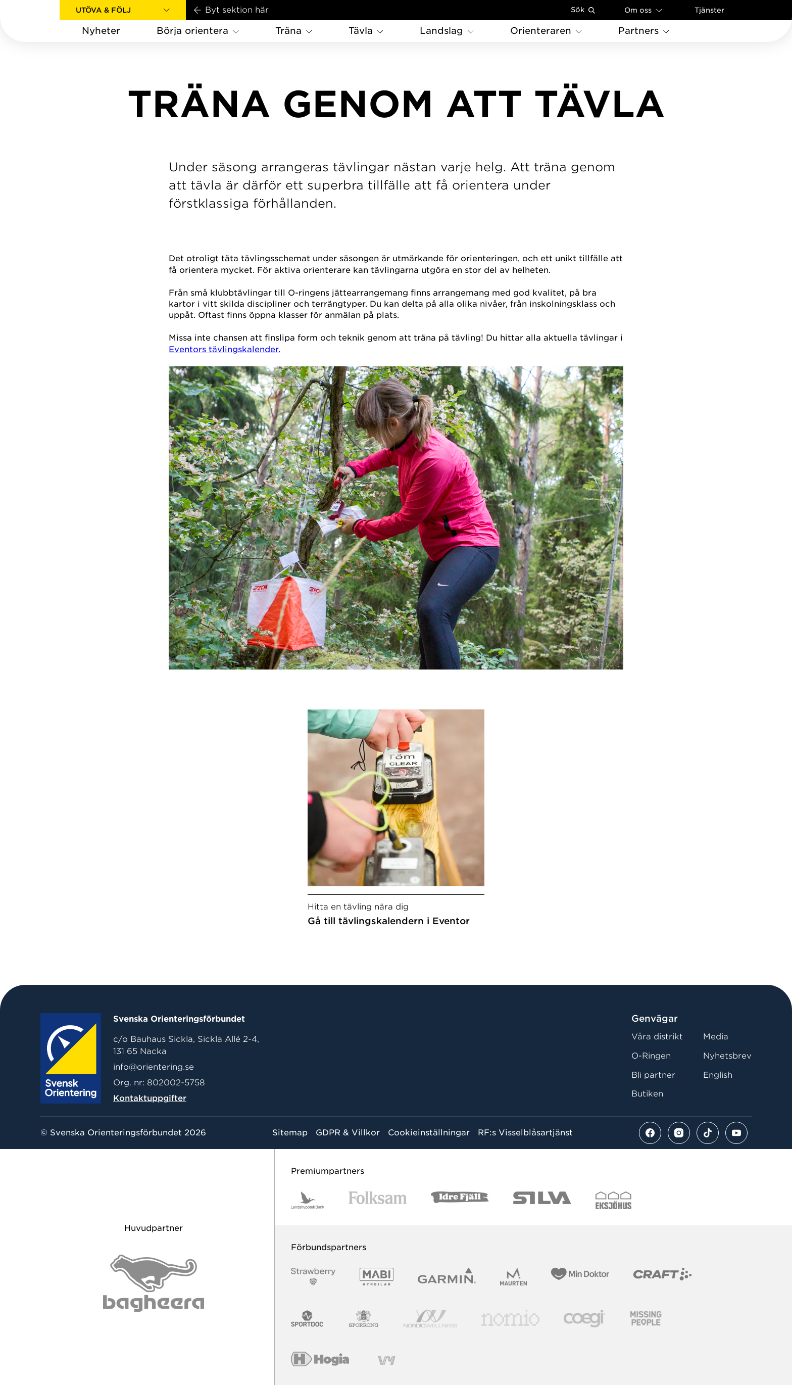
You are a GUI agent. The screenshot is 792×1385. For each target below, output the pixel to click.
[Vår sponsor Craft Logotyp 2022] (662, 1276)
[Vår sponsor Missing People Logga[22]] (645, 1318)
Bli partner (653, 1075)
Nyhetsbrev (727, 1056)
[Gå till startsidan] (46, 21)
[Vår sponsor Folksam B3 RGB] (378, 1200)
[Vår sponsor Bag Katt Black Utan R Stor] (153, 1283)
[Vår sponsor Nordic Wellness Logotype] (430, 1318)
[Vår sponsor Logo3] (584, 1318)
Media (715, 1036)
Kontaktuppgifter (149, 1098)
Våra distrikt (657, 1036)
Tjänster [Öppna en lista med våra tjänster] (709, 10)
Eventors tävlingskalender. (224, 349)
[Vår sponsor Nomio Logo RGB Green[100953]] (510, 1318)
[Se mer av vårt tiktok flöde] (708, 1133)
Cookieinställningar (429, 1133)
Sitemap (290, 1133)
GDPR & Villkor (348, 1133)
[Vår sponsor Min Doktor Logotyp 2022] (580, 1276)
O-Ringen (651, 1056)
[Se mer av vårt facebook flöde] (650, 1133)
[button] (123, 10)
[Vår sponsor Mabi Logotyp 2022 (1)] (376, 1276)
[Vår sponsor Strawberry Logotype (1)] (313, 1276)
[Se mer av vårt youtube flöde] (736, 1133)
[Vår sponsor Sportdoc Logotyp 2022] (307, 1318)
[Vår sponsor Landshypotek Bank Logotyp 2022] (307, 1200)
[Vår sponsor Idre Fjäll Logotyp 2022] (460, 1200)
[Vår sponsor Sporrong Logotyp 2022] (363, 1318)
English (717, 1075)
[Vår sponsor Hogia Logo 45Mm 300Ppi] (320, 1360)
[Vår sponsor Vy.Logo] (386, 1360)
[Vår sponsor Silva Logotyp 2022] (542, 1200)
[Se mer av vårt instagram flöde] (679, 1133)
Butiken (647, 1094)
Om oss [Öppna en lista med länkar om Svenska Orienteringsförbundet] (643, 10)
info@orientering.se (153, 1067)
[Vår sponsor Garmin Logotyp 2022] (447, 1276)
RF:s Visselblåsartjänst (525, 1133)
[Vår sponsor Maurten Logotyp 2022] (513, 1276)
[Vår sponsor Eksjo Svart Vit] (613, 1200)
